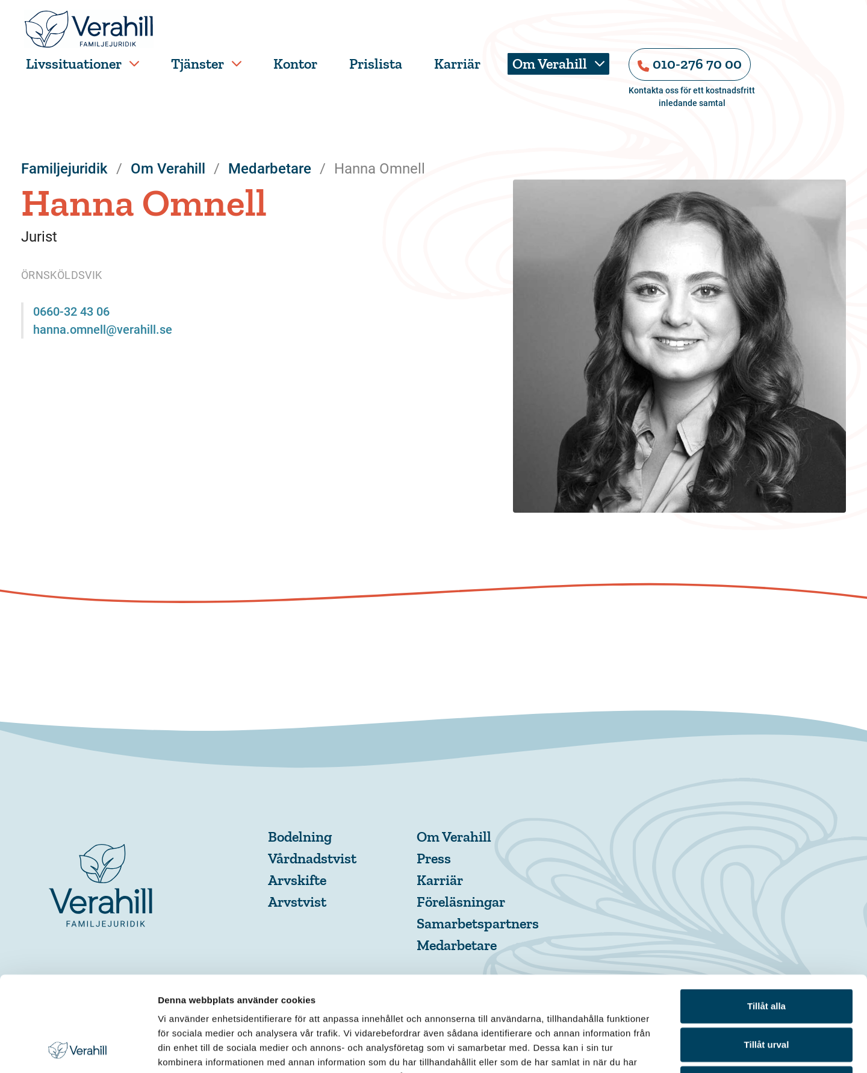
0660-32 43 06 (71, 311)
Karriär (457, 63)
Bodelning (300, 836)
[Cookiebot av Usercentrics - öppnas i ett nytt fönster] (78, 1049)
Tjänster (197, 63)
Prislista (375, 63)
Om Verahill (549, 63)
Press (434, 858)
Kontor (295, 63)
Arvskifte (297, 880)
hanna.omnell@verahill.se (102, 329)
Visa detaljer (654, 1049)
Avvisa (766, 994)
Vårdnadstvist (312, 858)
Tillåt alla (766, 917)
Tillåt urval (766, 955)
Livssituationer (74, 63)
